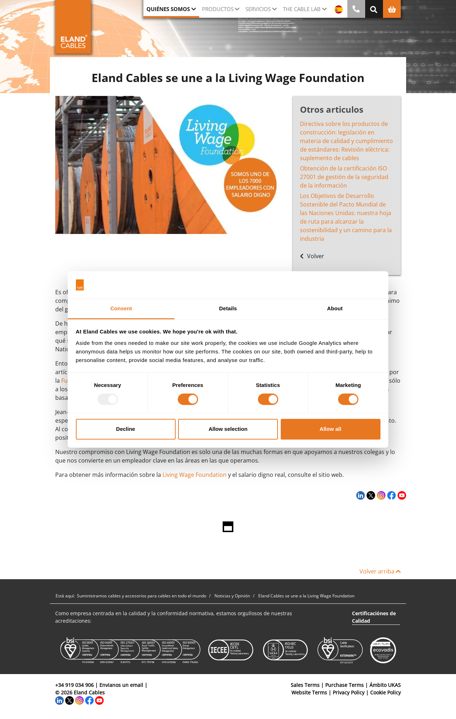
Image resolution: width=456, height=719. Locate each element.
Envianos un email (121, 685)
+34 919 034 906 (74, 685)
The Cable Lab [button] (302, 8)
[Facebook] (390, 495)
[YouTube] (401, 495)
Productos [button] (218, 8)
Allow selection (227, 429)
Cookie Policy (385, 692)
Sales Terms (305, 685)
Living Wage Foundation (194, 475)
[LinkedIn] (359, 495)
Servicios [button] (258, 8)
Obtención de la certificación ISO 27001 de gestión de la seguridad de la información (344, 176)
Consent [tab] (121, 308)
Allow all (330, 429)
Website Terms (309, 692)
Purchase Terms (344, 685)
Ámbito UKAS (385, 685)
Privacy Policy (348, 692)
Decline (125, 429)
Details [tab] (228, 308)
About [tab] (335, 308)
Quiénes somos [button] (168, 8)
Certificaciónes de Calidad (374, 617)
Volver (312, 256)
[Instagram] (380, 495)
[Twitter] (370, 495)
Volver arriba (380, 571)
